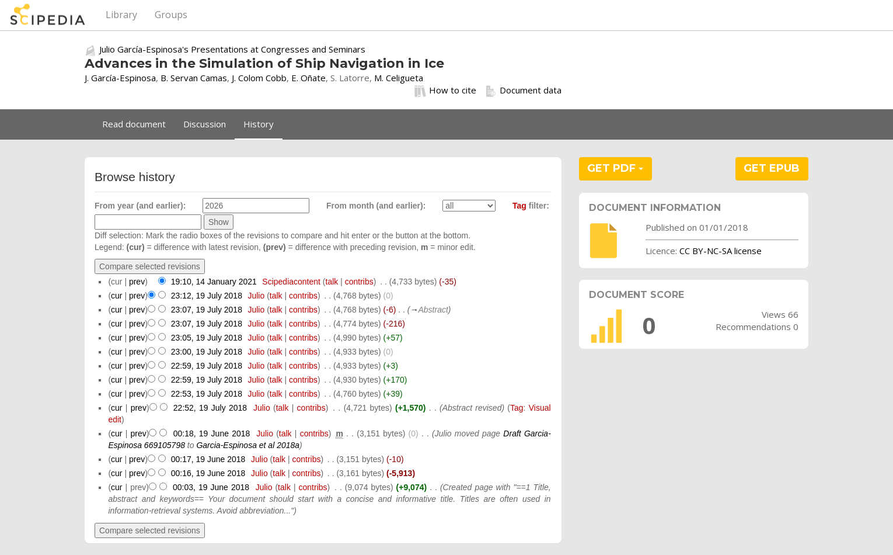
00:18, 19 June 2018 (211, 433)
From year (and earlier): (140, 205)
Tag (519, 205)
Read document (134, 124)
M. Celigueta (398, 78)
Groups (171, 14)
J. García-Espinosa (120, 78)
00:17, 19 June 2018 (208, 459)
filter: (530, 205)
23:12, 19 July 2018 (206, 295)
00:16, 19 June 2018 (208, 473)
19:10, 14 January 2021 (214, 281)
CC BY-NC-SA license (720, 250)
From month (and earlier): (375, 205)
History (258, 124)
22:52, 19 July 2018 (210, 407)
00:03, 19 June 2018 (211, 487)
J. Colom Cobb (259, 78)
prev (137, 281)
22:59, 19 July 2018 (206, 365)
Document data (523, 90)
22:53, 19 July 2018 (206, 393)
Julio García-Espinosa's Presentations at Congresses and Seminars (232, 49)
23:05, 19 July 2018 (206, 337)
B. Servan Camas (194, 78)
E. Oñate (308, 78)
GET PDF (615, 168)
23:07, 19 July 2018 (206, 309)
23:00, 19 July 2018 (206, 351)
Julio (255, 295)
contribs (359, 281)
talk (332, 281)
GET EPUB (772, 168)
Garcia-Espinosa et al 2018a (247, 445)
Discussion (204, 124)
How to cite (445, 90)
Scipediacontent (291, 281)
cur (116, 295)
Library (121, 14)
